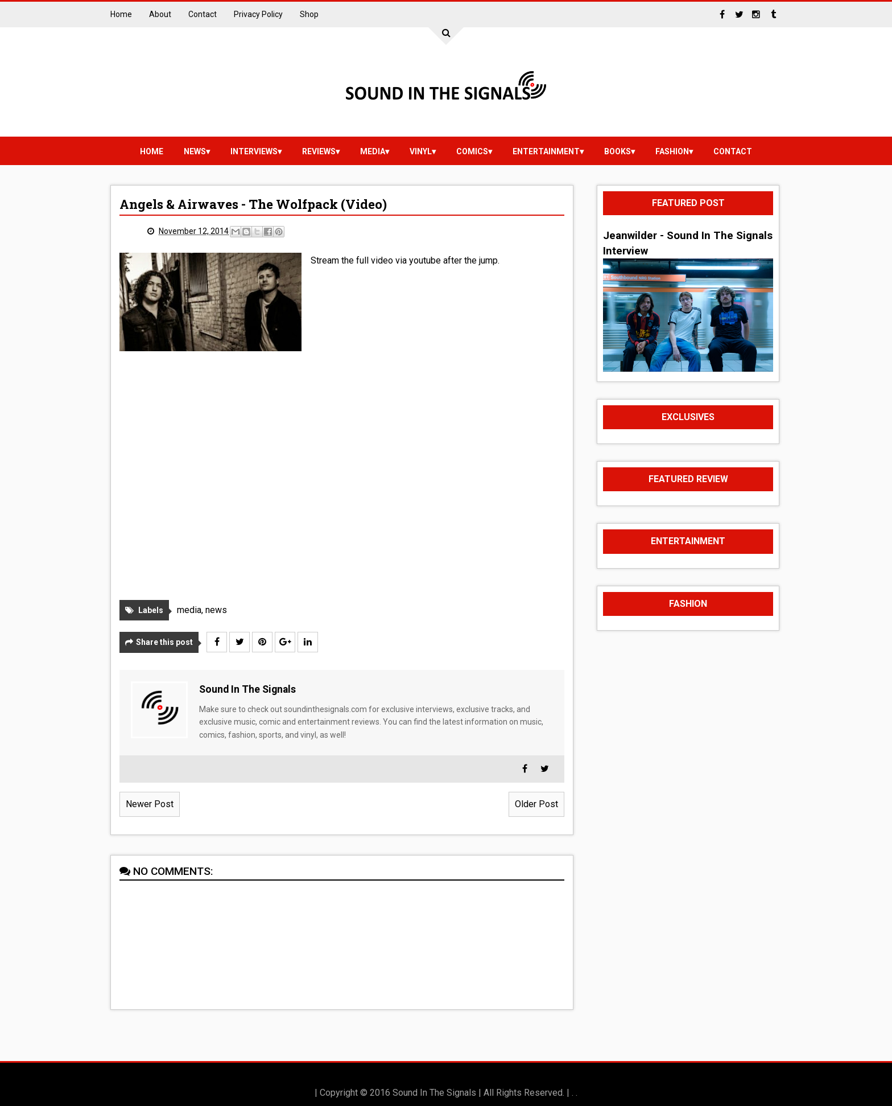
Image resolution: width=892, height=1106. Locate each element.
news (195, 151)
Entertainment (546, 151)
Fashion (672, 151)
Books (617, 151)
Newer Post (150, 804)
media (372, 151)
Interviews (254, 151)
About (160, 14)
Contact (202, 14)
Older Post (536, 804)
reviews (319, 151)
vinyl (421, 151)
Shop (309, 14)
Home (121, 14)
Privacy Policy (258, 14)
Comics (472, 151)
